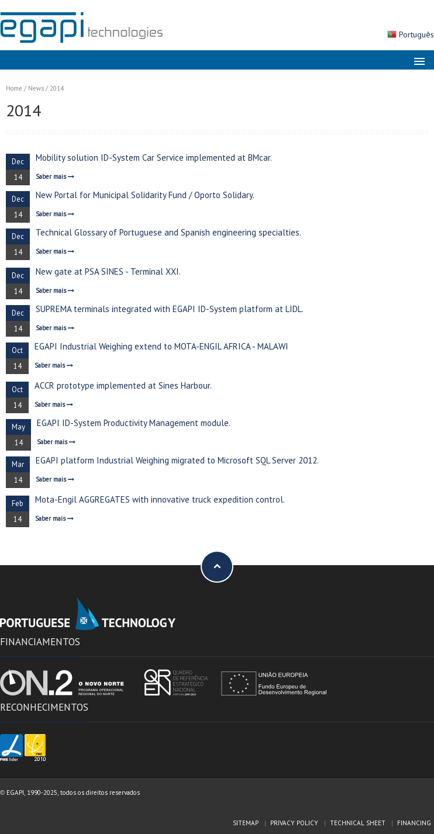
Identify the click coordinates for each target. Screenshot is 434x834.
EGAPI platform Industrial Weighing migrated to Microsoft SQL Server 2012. (177, 460)
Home (14, 88)
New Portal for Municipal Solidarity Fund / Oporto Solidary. (145, 194)
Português (416, 34)
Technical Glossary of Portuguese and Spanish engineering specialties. (168, 232)
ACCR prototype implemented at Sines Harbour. (123, 385)
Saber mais (55, 176)
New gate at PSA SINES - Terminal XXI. (108, 271)
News (36, 88)
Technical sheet (357, 823)
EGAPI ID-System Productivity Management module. (133, 422)
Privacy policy (294, 823)
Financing (414, 823)
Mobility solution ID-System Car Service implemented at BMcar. (154, 157)
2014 (57, 88)
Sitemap (246, 823)
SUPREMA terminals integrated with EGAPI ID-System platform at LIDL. (170, 308)
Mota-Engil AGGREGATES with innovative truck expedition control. (160, 499)
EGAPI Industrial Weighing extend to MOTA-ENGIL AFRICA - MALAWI (161, 346)
